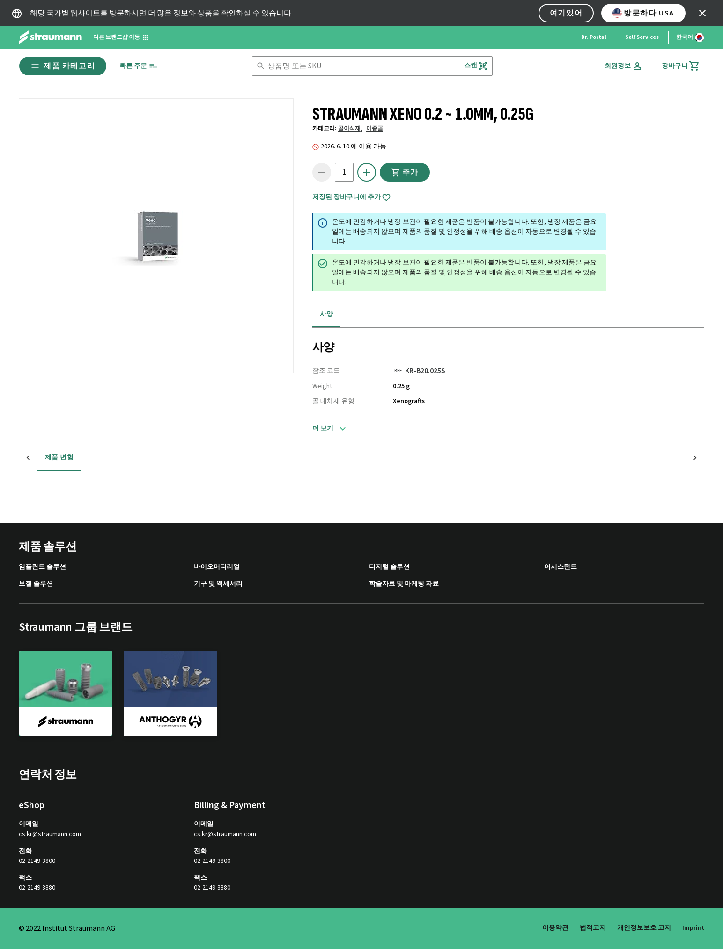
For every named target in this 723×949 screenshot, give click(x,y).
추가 (405, 172)
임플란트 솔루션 (42, 567)
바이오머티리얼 (217, 567)
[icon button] (702, 13)
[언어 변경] (690, 37)
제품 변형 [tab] (40, 457)
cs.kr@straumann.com (50, 834)
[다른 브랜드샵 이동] (121, 37)
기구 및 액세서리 (218, 584)
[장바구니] (681, 66)
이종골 (374, 128)
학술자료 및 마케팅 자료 (404, 584)
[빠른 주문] (139, 66)
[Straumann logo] (50, 37)
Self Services (642, 37)
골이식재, (350, 128)
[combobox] (360, 66)
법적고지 (593, 928)
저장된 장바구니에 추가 (351, 197)
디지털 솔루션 (389, 567)
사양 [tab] (326, 314)
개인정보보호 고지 (644, 928)
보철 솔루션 (36, 584)
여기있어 (566, 13)
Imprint (693, 928)
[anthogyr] (170, 693)
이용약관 (555, 928)
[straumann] (65, 693)
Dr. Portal (593, 37)
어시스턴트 (560, 567)
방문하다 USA (643, 13)
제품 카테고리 (62, 66)
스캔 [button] (475, 66)
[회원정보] (624, 66)
